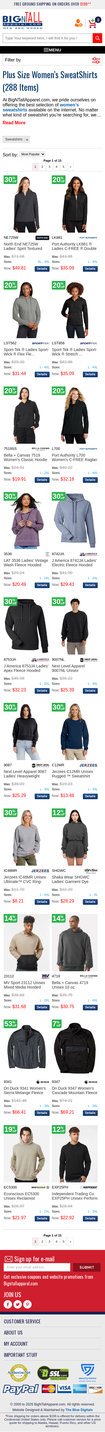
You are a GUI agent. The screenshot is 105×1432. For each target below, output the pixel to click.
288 (12, 87)
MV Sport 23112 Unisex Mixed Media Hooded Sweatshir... (24, 987)
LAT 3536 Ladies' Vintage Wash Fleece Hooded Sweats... (26, 565)
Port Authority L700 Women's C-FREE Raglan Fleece (74, 459)
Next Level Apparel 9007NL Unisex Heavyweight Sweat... (71, 670)
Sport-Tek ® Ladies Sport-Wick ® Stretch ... (74, 351)
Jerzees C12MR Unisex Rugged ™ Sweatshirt (72, 773)
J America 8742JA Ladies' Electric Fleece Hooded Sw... (74, 565)
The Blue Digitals (79, 1410)
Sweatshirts (13, 139)
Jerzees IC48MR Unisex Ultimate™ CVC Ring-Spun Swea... (25, 881)
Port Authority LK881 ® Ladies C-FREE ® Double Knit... (74, 248)
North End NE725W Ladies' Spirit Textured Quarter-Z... (23, 248)
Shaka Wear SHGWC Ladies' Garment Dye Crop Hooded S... (70, 881)
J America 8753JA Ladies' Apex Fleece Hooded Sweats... (26, 670)
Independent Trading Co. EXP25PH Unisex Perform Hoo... (74, 1198)
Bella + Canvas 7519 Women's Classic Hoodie (25, 457)
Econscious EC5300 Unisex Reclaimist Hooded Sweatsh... (21, 1198)
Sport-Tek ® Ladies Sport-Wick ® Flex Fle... (26, 351)
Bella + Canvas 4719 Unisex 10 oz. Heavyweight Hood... (70, 987)
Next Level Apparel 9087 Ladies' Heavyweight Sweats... (25, 776)
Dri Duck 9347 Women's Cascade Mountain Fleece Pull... (74, 1092)
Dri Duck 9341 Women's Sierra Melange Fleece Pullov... (25, 1092)
